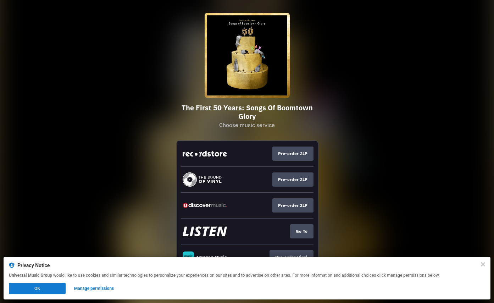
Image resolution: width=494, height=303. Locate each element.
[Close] (483, 264)
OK (37, 288)
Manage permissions (94, 288)
